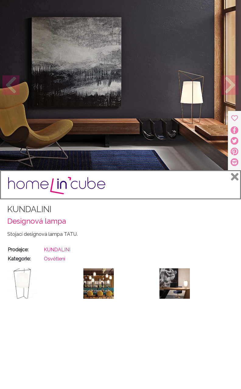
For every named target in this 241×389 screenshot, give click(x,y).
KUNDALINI (29, 209)
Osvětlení (54, 259)
